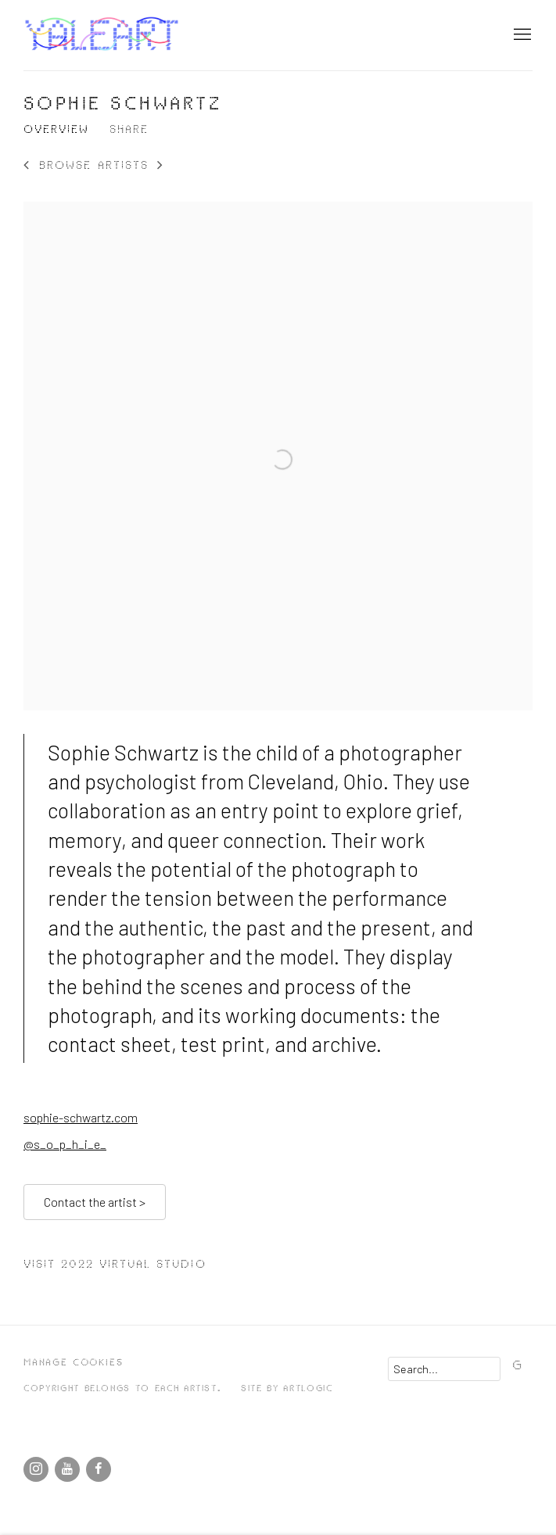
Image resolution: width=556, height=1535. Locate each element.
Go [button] (520, 1365)
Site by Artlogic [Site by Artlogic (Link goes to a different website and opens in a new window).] (286, 1388)
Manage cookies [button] (73, 1362)
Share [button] (129, 129)
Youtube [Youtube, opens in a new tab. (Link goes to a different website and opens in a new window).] (67, 1469)
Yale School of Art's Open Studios (101, 35)
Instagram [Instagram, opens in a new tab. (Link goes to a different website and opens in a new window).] (35, 1469)
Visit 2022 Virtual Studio (114, 1264)
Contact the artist (94, 1201)
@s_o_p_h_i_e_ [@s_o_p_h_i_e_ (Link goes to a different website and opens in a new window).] (64, 1143)
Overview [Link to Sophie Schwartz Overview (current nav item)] (56, 129)
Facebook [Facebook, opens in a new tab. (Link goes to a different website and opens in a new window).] (98, 1469)
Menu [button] (521, 35)
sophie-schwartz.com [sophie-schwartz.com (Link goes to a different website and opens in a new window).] (80, 1117)
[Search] (444, 1369)
